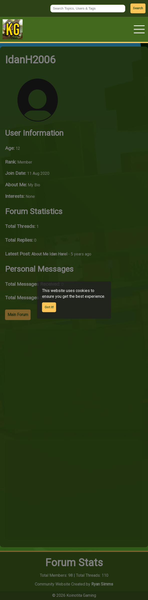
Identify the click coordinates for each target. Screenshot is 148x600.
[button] (139, 29)
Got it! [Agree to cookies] (49, 307)
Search (138, 8)
